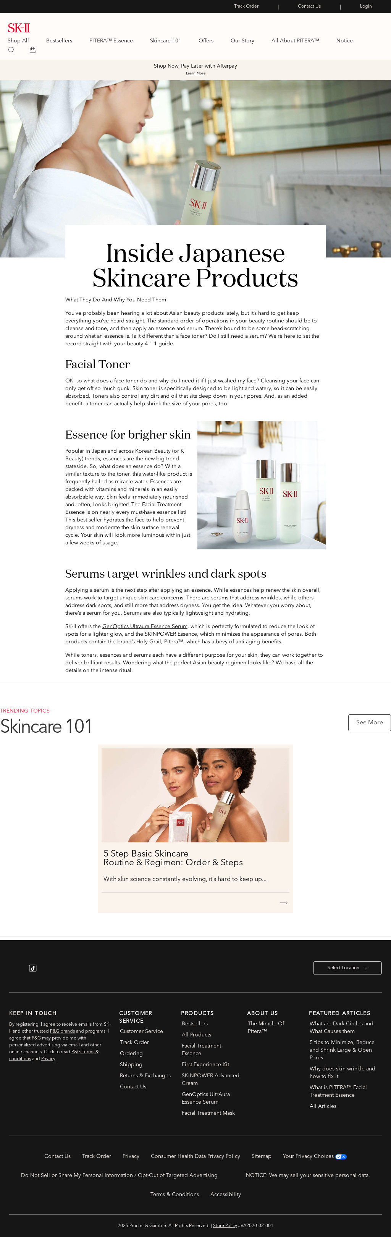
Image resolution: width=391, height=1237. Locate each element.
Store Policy (225, 1226)
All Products (196, 1035)
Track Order (134, 1042)
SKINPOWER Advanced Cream (210, 1079)
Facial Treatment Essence (201, 1049)
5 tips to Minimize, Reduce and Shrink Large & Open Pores (342, 1050)
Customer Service (141, 1031)
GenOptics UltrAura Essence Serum (206, 1098)
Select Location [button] (348, 968)
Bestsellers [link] (59, 41)
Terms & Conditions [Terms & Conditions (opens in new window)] (174, 1194)
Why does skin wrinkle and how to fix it (342, 1072)
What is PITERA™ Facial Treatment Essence (338, 1091)
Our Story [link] (242, 41)
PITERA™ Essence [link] (111, 41)
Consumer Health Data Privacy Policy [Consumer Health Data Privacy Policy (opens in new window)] (195, 1156)
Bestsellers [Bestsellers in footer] (195, 1024)
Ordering (131, 1053)
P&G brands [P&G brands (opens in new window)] (62, 1031)
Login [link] (366, 6)
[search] (12, 50)
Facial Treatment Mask (208, 1113)
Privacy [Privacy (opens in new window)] (131, 1156)
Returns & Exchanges (145, 1075)
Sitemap (261, 1156)
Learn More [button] (195, 74)
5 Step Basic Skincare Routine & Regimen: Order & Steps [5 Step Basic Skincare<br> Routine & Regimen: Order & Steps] (173, 859)
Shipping (131, 1064)
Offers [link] (206, 41)
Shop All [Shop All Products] (18, 41)
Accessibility (225, 1194)
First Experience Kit (205, 1064)
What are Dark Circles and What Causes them (341, 1027)
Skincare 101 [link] (165, 41)
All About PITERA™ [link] (295, 41)
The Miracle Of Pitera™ (266, 1027)
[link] (19, 31)
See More (369, 723)
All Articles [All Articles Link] (323, 1106)
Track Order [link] (246, 6)
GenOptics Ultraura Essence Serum (144, 626)
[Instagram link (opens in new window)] (16, 968)
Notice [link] (344, 41)
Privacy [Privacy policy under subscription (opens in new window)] (48, 1059)
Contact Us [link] (309, 6)
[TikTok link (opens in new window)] (33, 968)
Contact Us (133, 1087)
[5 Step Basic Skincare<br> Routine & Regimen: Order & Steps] (195, 795)
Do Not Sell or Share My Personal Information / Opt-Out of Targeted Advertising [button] (119, 1175)
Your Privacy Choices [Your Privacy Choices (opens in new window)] (315, 1156)
